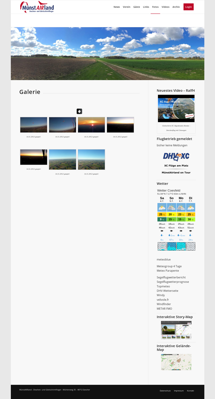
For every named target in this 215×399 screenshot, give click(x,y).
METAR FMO (164, 308)
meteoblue (164, 259)
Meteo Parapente (168, 270)
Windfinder (164, 304)
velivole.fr (163, 300)
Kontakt (190, 390)
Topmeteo (163, 286)
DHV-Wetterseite (167, 291)
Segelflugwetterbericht (171, 277)
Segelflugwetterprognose (173, 282)
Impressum (179, 390)
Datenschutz (165, 390)
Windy (161, 295)
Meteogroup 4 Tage (169, 266)
